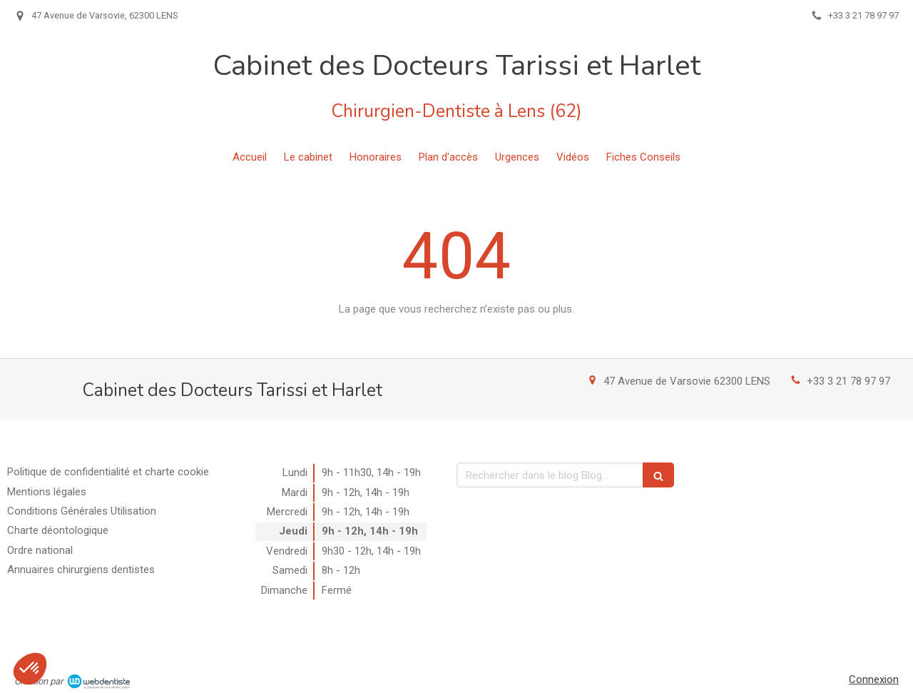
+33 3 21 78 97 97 (848, 381)
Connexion (874, 679)
